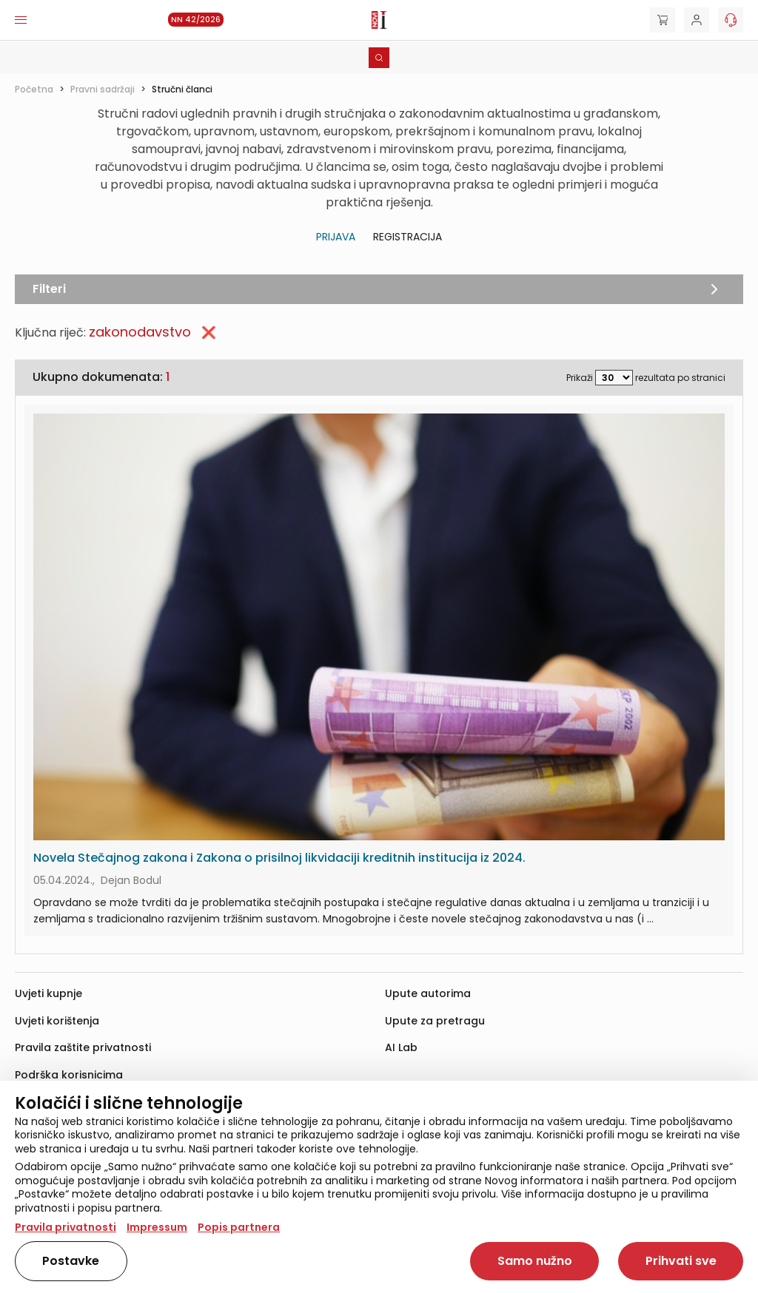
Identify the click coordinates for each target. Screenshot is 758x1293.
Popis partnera (239, 1227)
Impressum (157, 1227)
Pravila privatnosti (65, 1227)
